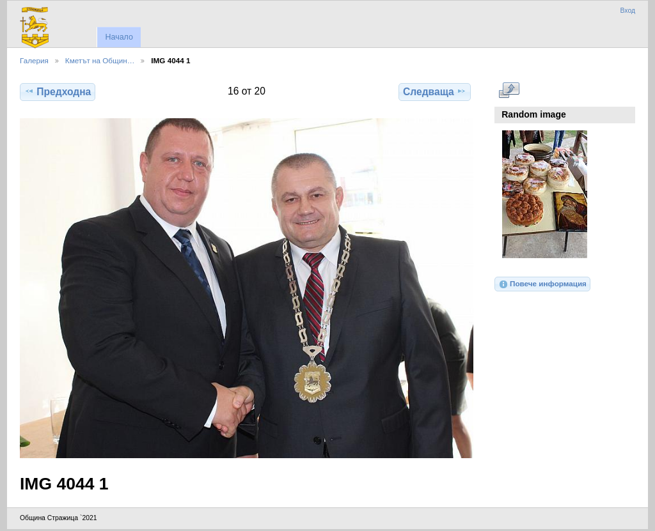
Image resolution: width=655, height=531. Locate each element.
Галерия (34, 60)
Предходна (57, 91)
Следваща (434, 91)
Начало (118, 37)
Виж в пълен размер (509, 90)
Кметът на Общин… (100, 60)
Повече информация (542, 284)
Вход (627, 10)
